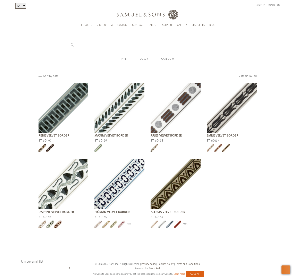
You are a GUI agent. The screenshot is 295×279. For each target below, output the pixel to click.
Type (123, 59)
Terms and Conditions (187, 264)
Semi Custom (105, 25)
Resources (198, 25)
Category (168, 59)
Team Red (154, 268)
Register (274, 4)
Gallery (182, 25)
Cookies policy (166, 264)
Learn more (179, 274)
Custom (122, 25)
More (129, 224)
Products (86, 25)
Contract (138, 25)
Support (167, 25)
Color (144, 59)
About (154, 25)
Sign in (260, 4)
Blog (212, 25)
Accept (195, 274)
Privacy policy (148, 264)
